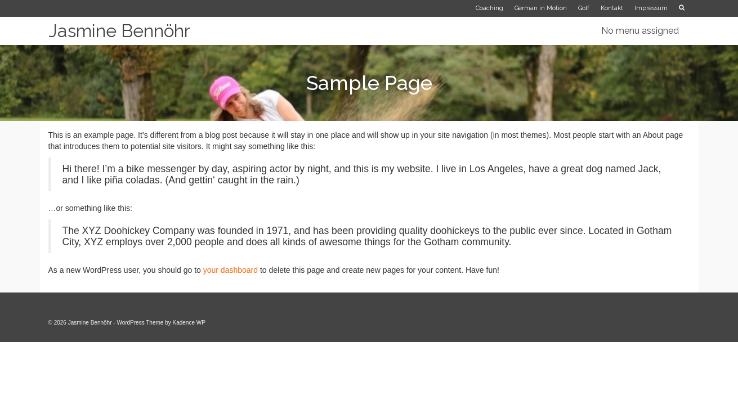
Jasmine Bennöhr (119, 30)
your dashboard (230, 270)
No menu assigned (640, 30)
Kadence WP (189, 323)
